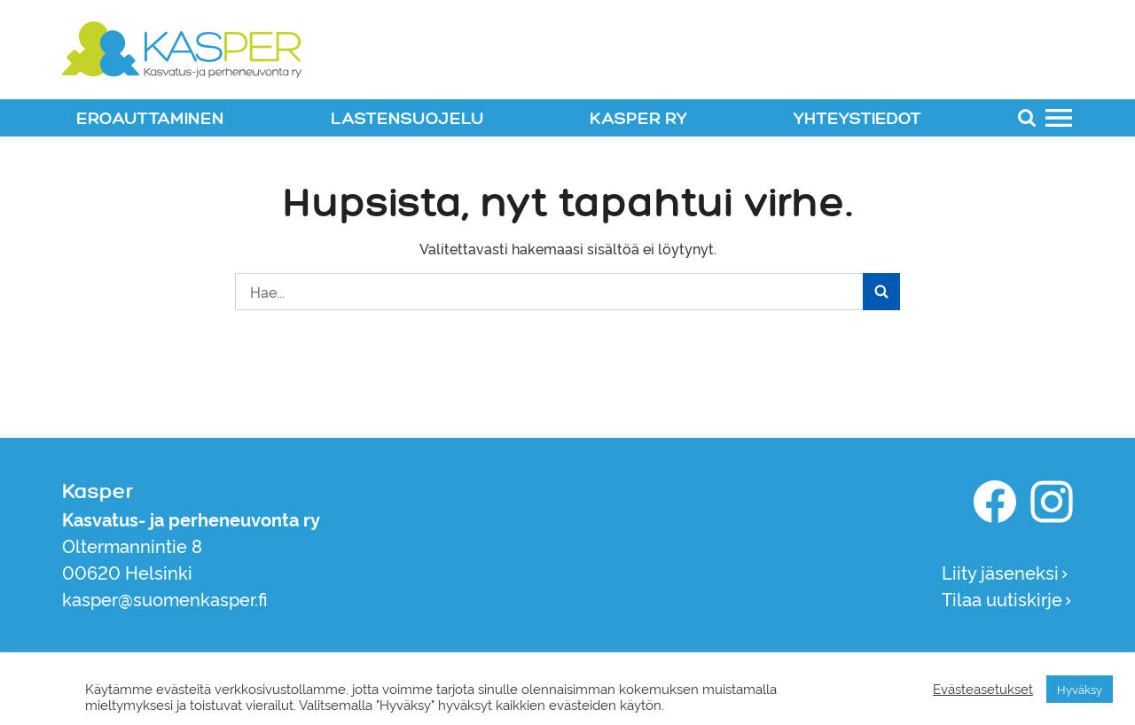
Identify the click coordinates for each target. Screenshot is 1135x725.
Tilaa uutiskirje (1007, 598)
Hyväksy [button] (1079, 689)
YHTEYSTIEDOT (857, 119)
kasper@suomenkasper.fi (165, 598)
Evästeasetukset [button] (983, 689)
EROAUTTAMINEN (150, 119)
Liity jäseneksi (1005, 571)
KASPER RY (638, 119)
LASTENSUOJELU (407, 119)
